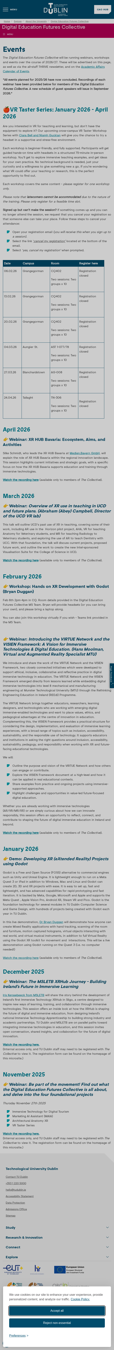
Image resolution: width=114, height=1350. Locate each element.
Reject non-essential (57, 1322)
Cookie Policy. (80, 1299)
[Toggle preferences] (18, 1336)
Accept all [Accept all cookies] (57, 1310)
